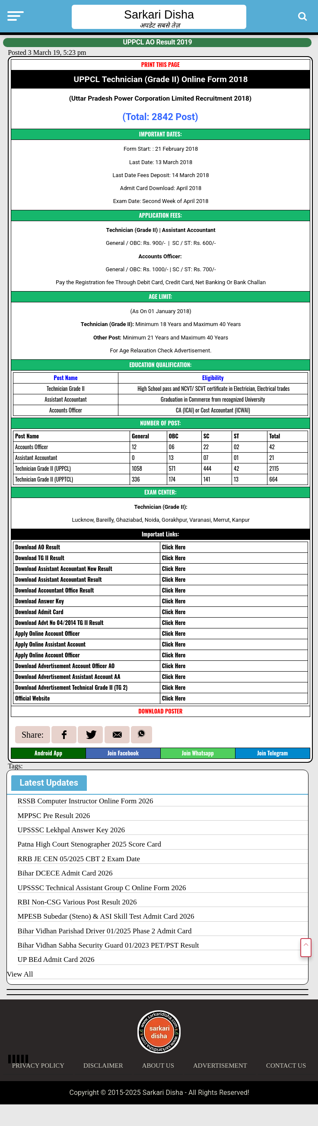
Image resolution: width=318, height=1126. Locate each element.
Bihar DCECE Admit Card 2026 (65, 873)
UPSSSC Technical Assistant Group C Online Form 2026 (102, 888)
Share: (33, 734)
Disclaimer (103, 1065)
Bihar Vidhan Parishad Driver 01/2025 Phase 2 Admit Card (105, 931)
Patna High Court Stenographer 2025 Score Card (89, 844)
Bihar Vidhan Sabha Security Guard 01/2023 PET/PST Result (108, 945)
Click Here (174, 547)
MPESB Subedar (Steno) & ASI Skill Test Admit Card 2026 (106, 916)
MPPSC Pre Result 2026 (54, 816)
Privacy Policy (38, 1065)
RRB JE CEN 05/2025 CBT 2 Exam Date (79, 859)
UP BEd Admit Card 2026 (56, 959)
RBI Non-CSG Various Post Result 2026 (77, 902)
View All (20, 974)
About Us (158, 1065)
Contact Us (286, 1065)
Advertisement (220, 1065)
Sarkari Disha (159, 14)
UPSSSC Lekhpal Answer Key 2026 (71, 830)
